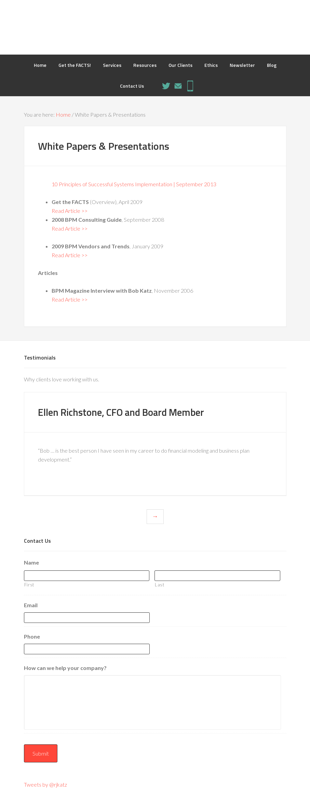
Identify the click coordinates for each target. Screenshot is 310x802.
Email (31, 605)
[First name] (87, 575)
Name (31, 562)
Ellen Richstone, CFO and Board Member (125, 412)
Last (159, 584)
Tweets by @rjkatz (45, 784)
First (29, 584)
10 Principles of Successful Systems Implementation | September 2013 (134, 184)
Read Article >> (69, 210)
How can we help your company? (65, 668)
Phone (32, 636)
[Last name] (217, 575)
